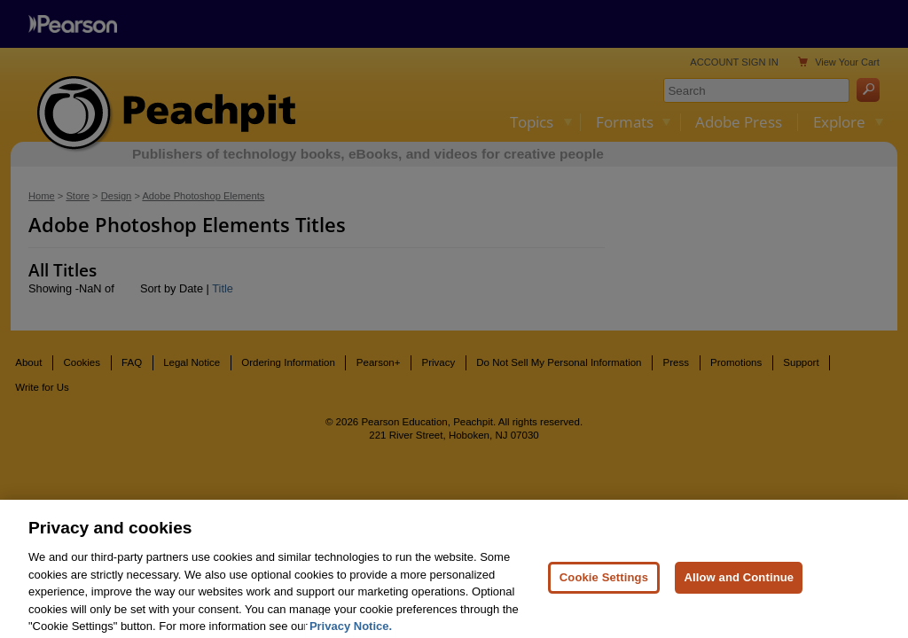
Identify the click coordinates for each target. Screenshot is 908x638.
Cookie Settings (604, 590)
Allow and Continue (739, 590)
